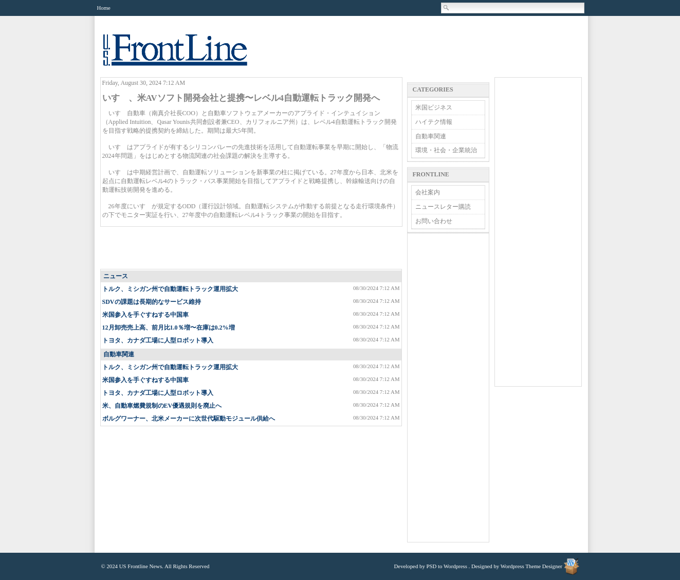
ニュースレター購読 (443, 206)
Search (447, 8)
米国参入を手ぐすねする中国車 (145, 314)
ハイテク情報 (433, 121)
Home (104, 8)
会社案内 (427, 192)
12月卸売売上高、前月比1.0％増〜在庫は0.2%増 (168, 327)
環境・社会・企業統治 (446, 150)
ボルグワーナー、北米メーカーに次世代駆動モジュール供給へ (188, 418)
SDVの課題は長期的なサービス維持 (151, 301)
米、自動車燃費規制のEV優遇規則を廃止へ (162, 405)
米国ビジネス (433, 107)
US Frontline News (185, 55)
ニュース (115, 276)
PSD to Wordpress (447, 566)
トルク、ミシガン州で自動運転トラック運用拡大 (170, 289)
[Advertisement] (251, 248)
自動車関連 (118, 354)
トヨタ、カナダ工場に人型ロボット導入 (157, 340)
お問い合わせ (433, 221)
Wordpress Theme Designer (531, 566)
